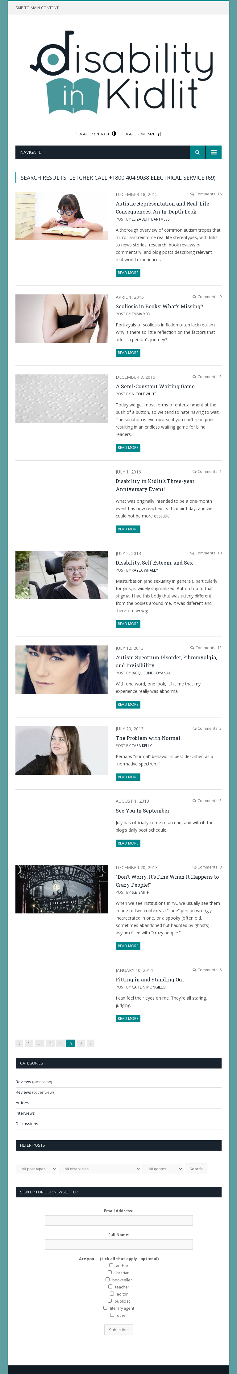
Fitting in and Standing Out (150, 979)
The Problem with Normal (148, 738)
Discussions (27, 1123)
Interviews (25, 1113)
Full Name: (118, 1234)
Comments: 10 (206, 553)
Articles (22, 1102)
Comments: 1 (207, 471)
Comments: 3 (207, 376)
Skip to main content (37, 7)
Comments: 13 (206, 647)
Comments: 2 (207, 728)
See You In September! (143, 810)
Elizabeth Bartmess (151, 219)
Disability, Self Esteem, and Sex (154, 562)
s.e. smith (140, 892)
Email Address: (118, 1210)
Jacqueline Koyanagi (152, 672)
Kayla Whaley (145, 570)
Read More (128, 272)
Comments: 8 (207, 867)
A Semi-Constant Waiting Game (155, 386)
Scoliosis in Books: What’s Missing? (159, 306)
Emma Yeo (141, 313)
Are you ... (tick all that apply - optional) (119, 1258)
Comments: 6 (207, 970)
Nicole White (144, 393)
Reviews (23, 1081)
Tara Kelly (142, 745)
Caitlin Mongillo (149, 987)
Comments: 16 (206, 194)
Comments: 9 (207, 296)
